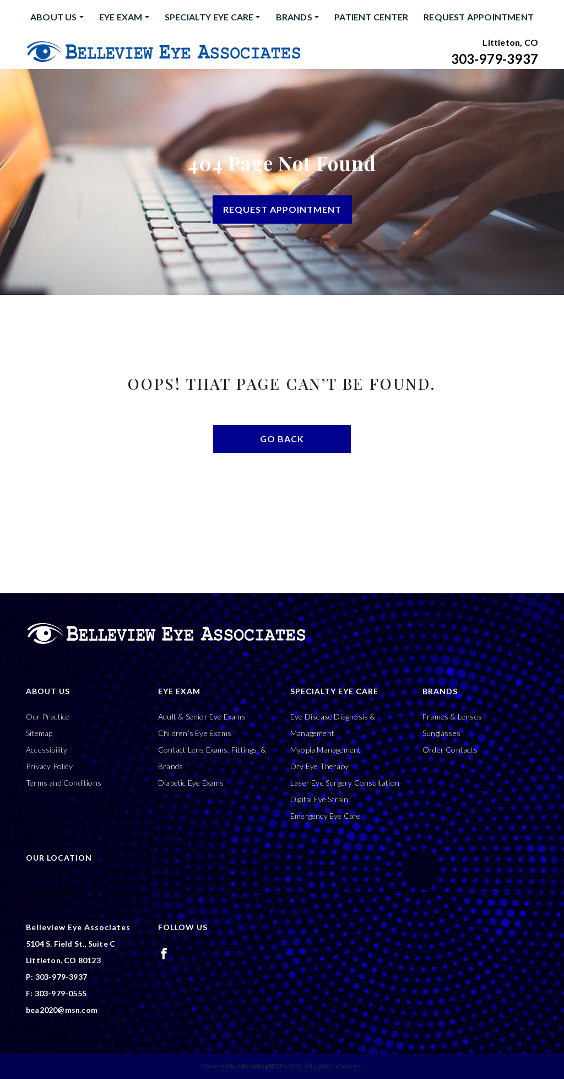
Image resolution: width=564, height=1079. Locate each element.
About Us (53, 17)
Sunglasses (441, 733)
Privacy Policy (49, 766)
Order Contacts (450, 749)
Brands (294, 17)
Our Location (59, 857)
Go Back (282, 438)
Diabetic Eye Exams (191, 782)
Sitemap (39, 733)
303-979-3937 (494, 59)
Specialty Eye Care (209, 17)
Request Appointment (479, 17)
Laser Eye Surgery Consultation (344, 782)
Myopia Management (325, 749)
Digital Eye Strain (319, 799)
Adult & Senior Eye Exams (202, 716)
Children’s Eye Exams (194, 733)
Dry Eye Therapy (319, 766)
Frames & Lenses (452, 716)
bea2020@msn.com (61, 1009)
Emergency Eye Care (325, 815)
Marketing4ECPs (262, 1066)
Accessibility (47, 749)
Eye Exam (121, 17)
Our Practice (47, 716)
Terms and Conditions (63, 782)
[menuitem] (57, 17)
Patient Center (371, 17)
